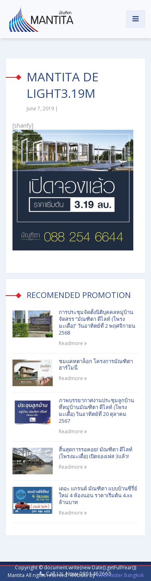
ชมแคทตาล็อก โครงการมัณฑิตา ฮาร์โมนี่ (96, 365)
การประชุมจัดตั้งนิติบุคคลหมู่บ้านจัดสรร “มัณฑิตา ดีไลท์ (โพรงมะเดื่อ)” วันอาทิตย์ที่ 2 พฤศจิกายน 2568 (97, 322)
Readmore (73, 343)
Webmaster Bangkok (120, 575)
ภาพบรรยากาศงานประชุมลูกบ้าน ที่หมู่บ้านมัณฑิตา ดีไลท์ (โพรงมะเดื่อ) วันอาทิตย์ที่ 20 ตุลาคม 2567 (96, 410)
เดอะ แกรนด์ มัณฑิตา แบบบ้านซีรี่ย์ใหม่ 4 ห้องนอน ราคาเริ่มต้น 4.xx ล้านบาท (98, 495)
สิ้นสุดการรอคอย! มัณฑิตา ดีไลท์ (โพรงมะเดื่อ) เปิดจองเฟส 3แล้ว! (95, 453)
